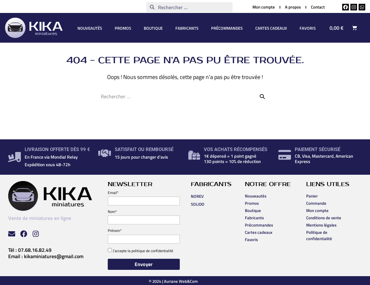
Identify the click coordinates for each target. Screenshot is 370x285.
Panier (312, 196)
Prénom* (115, 230)
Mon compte (317, 210)
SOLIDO (197, 204)
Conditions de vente (323, 218)
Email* (113, 193)
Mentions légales (321, 225)
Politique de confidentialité (319, 235)
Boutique (153, 28)
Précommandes (227, 28)
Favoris (308, 28)
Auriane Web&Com (181, 281)
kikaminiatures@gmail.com (53, 256)
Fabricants (186, 28)
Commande (316, 203)
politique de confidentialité (152, 251)
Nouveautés (89, 28)
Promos (123, 28)
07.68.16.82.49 (35, 250)
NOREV (197, 196)
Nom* (112, 212)
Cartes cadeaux (271, 28)
